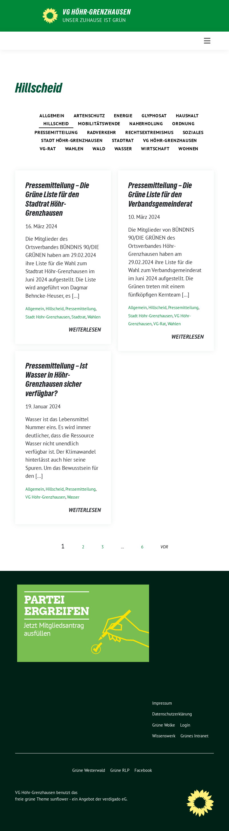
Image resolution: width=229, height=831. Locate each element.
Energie (123, 115)
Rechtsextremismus (149, 132)
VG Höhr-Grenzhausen (97, 12)
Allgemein (51, 115)
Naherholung (146, 123)
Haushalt (187, 115)
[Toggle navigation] (207, 41)
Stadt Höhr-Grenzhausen (72, 140)
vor (164, 547)
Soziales (193, 132)
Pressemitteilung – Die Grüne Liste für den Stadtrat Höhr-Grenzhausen (57, 199)
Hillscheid (56, 123)
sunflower (59, 799)
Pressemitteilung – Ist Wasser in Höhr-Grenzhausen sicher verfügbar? (56, 379)
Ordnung (183, 123)
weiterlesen (85, 329)
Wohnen (188, 148)
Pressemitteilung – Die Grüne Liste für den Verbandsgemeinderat (160, 194)
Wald (99, 148)
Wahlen (74, 148)
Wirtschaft (155, 148)
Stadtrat (123, 140)
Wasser (123, 148)
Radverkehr (101, 132)
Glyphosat (154, 115)
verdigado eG (114, 799)
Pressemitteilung (56, 132)
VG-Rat (48, 148)
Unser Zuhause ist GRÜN (94, 20)
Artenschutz (89, 115)
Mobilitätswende (99, 123)
